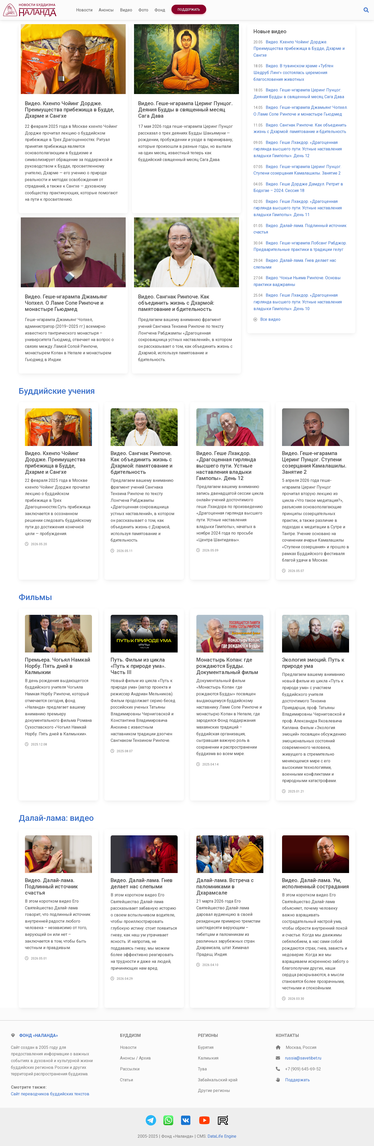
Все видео (270, 319)
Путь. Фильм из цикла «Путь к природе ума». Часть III (138, 666)
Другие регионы (214, 1090)
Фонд (160, 10)
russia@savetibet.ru (303, 1058)
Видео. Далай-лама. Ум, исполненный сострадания (315, 883)
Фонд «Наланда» (38, 1035)
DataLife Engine (222, 1136)
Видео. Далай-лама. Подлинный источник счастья (51, 886)
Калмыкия (208, 1058)
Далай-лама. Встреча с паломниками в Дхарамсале (225, 886)
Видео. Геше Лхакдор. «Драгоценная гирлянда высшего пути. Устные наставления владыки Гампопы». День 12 (297, 149)
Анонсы (106, 10)
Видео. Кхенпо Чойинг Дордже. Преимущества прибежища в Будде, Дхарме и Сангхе (69, 109)
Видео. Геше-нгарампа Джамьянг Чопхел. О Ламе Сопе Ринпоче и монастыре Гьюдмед (66, 303)
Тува (202, 1069)
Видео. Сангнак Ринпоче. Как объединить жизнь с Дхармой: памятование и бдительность (176, 303)
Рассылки (129, 1069)
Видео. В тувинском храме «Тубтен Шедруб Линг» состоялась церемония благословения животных (293, 72)
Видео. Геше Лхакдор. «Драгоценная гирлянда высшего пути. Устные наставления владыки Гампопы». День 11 (297, 208)
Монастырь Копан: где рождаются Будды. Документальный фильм (227, 666)
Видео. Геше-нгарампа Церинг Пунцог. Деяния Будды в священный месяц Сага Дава (185, 109)
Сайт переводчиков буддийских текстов (50, 1093)
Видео (126, 10)
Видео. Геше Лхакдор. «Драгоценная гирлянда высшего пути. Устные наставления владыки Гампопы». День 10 (297, 302)
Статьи (126, 1079)
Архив (145, 1058)
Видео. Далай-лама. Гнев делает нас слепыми (141, 883)
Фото (143, 10)
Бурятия (205, 1047)
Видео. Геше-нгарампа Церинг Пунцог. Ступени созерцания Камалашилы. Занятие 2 (314, 462)
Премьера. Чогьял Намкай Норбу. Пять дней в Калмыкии (57, 666)
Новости (84, 10)
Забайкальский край (217, 1079)
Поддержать (189, 9)
